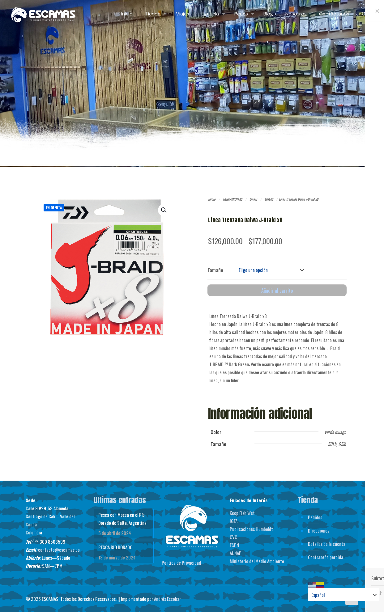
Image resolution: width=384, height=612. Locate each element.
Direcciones (318, 529)
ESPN (234, 543)
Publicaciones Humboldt (251, 527)
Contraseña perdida (325, 555)
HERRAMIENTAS (232, 199)
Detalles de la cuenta (326, 542)
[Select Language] (343, 594)
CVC (233, 535)
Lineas (253, 199)
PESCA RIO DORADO (115, 545)
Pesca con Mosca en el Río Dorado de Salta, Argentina (122, 517)
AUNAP (235, 551)
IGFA (233, 519)
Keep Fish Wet (242, 511)
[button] (164, 210)
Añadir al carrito (277, 289)
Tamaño (215, 269)
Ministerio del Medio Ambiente (257, 559)
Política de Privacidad (181, 561)
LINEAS (269, 199)
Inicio (211, 199)
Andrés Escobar (167, 597)
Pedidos (315, 515)
